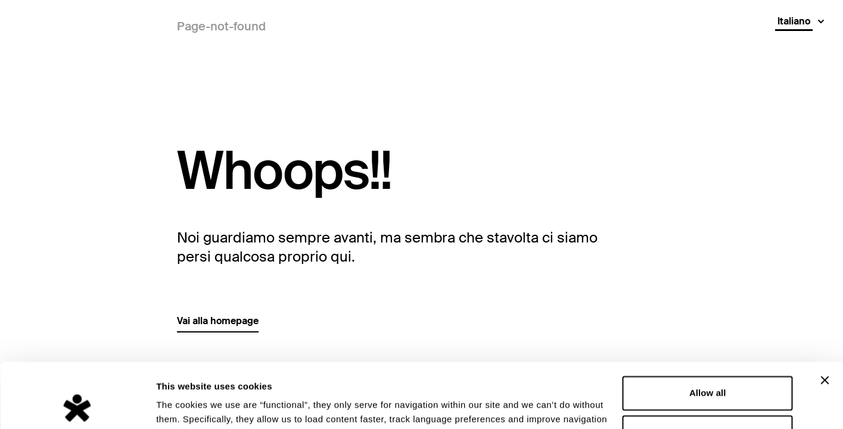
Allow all (707, 332)
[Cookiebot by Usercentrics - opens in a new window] (77, 406)
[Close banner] (824, 319)
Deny (707, 371)
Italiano (793, 21)
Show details (183, 405)
